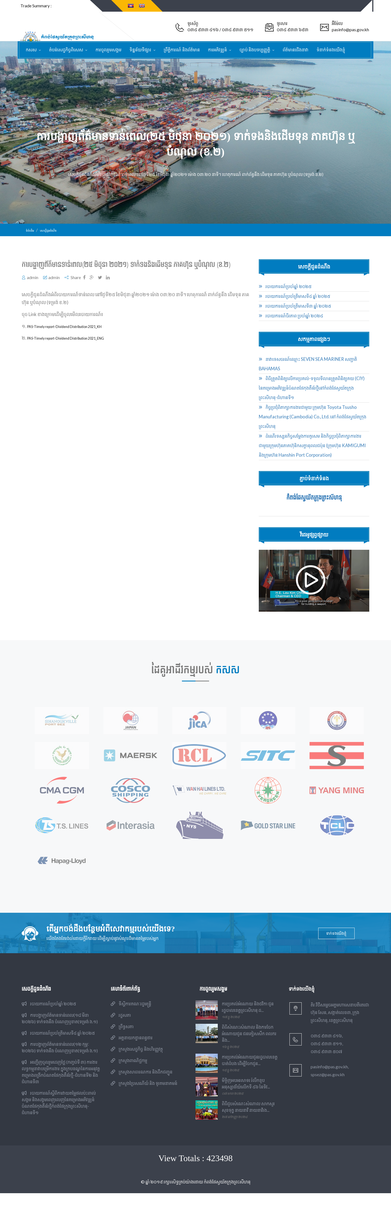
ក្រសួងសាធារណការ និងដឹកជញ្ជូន (141, 1094)
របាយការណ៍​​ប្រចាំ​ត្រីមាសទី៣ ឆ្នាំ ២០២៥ (295, 314)
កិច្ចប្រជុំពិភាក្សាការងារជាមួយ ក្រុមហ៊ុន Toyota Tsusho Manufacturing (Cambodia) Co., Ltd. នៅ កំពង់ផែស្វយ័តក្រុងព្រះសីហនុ (312, 424)
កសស (31, 49)
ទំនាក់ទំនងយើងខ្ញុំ (331, 49)
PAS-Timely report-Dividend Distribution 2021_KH (78, 334)
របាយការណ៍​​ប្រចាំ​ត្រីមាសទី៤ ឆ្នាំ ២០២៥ (294, 304)
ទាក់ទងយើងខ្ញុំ (337, 956)
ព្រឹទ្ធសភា (122, 1049)
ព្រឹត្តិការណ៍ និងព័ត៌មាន (182, 49)
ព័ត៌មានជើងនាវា (295, 49)
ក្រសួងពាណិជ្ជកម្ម (129, 1083)
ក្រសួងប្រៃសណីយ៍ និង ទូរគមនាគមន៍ (144, 1106)
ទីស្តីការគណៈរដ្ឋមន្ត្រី (131, 1026)
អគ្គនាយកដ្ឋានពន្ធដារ (132, 1060)
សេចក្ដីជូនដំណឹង (56, 237)
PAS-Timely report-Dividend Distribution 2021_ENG (79, 346)
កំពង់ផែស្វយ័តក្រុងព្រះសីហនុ (314, 505)
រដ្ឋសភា (121, 1038)
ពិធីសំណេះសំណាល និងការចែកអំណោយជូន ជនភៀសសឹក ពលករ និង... (249, 1056)
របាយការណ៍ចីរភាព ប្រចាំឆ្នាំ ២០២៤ (291, 323)
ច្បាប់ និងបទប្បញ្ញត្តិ (255, 49)
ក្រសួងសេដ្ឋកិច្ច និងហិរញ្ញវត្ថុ (137, 1072)
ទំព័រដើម (32, 237)
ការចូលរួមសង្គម (108, 49)
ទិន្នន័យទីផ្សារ (141, 49)
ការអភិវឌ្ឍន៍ (218, 49)
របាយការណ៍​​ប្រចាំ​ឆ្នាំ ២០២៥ (285, 294)
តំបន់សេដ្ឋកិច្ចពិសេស (66, 49)
